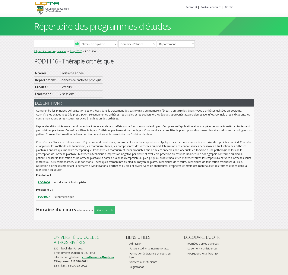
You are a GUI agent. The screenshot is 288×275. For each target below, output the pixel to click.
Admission (135, 243)
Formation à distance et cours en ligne (150, 255)
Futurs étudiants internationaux (149, 248)
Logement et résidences (202, 248)
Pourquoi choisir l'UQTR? (202, 253)
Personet (191, 7)
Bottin (229, 7)
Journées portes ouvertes (203, 243)
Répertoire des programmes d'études (102, 26)
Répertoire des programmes (50, 51)
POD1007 (44, 197)
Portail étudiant (211, 7)
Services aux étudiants (143, 262)
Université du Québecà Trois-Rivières (76, 239)
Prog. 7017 (76, 51)
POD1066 (44, 182)
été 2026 (103, 210)
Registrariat (136, 267)
